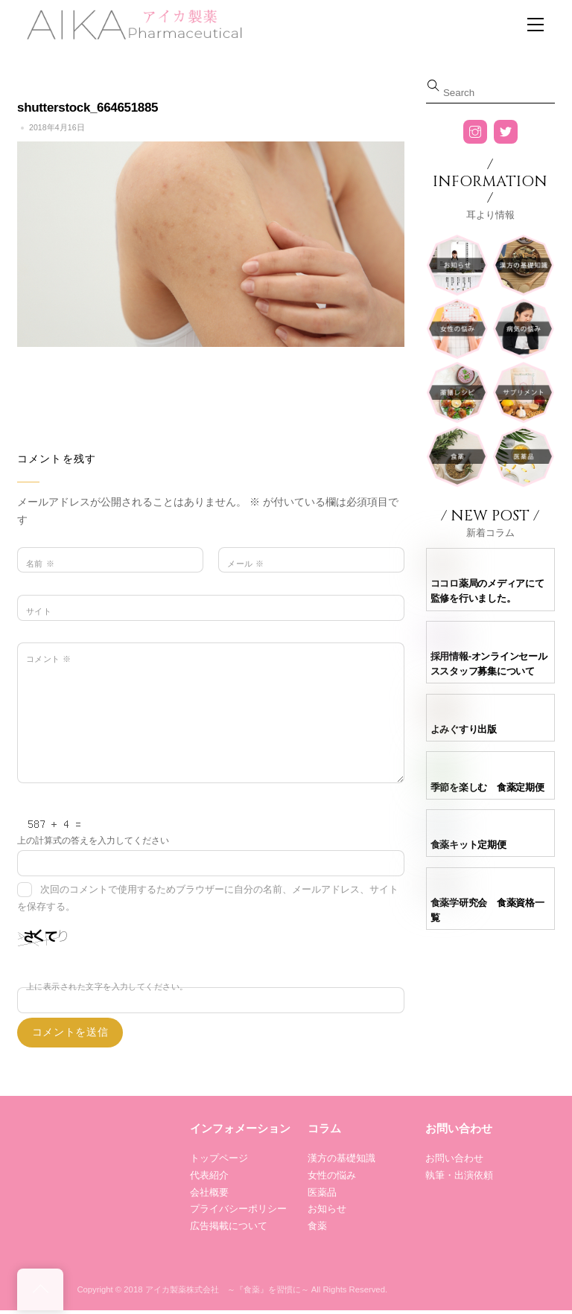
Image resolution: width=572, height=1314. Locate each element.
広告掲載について (228, 1225)
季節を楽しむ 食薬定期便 (487, 787)
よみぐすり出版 (463, 729)
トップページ (219, 1158)
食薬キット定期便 (468, 844)
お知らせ (327, 1208)
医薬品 (322, 1192)
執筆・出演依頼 (459, 1175)
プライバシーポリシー (238, 1208)
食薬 (317, 1225)
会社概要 (209, 1192)
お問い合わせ (454, 1158)
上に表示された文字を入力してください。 (107, 986)
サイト (38, 611)
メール (245, 563)
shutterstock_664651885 (87, 108)
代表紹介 (209, 1175)
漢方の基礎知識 (341, 1158)
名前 (40, 563)
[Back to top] (40, 1289)
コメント (49, 658)
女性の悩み (332, 1175)
